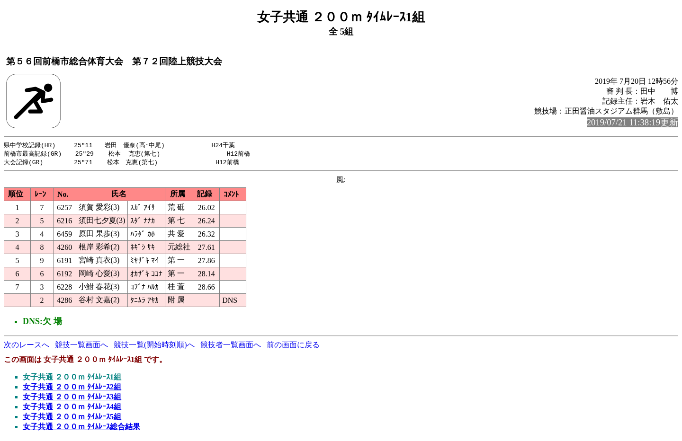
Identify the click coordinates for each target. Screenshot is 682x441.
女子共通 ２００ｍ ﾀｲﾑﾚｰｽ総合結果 (81, 428)
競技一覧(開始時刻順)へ (154, 346)
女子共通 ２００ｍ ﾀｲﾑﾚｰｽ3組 (72, 398)
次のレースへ (26, 346)
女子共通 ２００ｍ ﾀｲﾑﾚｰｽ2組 (72, 388)
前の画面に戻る (293, 346)
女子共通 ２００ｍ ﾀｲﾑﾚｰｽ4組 (72, 408)
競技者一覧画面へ (230, 346)
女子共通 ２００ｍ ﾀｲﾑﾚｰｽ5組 (72, 418)
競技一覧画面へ (81, 346)
